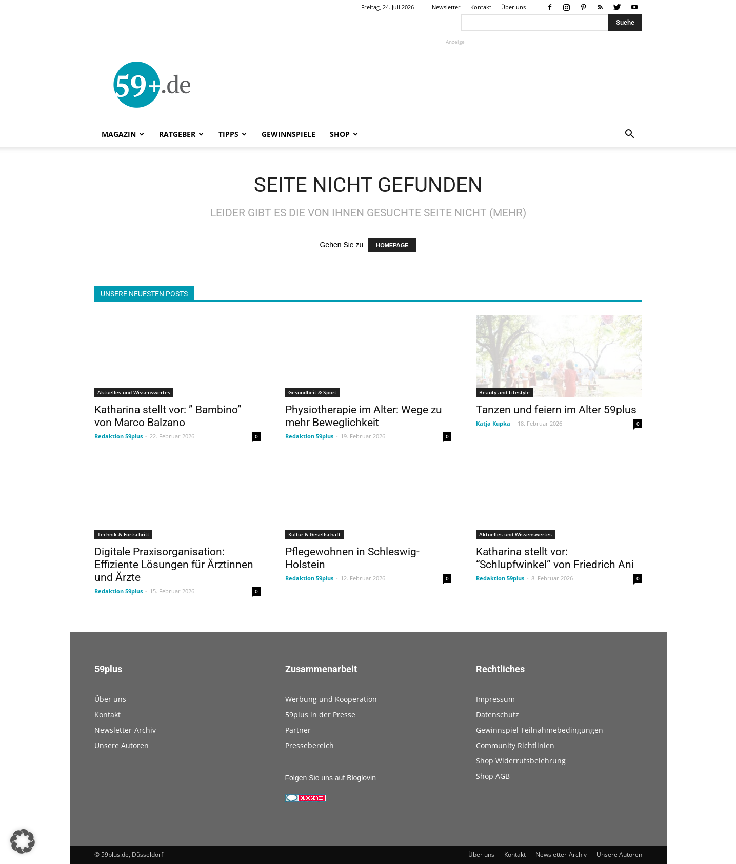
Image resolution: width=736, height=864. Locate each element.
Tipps (232, 134)
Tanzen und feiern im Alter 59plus (556, 410)
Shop (344, 134)
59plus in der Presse (320, 714)
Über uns (513, 7)
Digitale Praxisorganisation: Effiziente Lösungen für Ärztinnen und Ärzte (173, 565)
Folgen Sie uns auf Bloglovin (330, 778)
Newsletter (446, 7)
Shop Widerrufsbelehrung (521, 761)
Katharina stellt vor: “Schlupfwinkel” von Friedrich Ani (555, 558)
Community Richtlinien (515, 745)
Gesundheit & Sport (312, 392)
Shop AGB (493, 776)
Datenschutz (497, 714)
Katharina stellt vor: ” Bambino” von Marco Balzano (168, 416)
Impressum (495, 699)
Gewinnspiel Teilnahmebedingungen (539, 730)
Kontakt (480, 7)
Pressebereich (309, 745)
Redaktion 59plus (118, 436)
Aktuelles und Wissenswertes (133, 392)
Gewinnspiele (288, 134)
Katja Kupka (493, 423)
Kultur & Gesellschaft (314, 534)
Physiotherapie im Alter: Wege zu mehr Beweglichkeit (363, 416)
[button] (630, 135)
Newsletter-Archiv (125, 730)
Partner (298, 730)
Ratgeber (181, 134)
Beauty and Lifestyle (504, 392)
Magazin (123, 134)
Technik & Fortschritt (123, 534)
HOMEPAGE (392, 245)
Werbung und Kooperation (331, 699)
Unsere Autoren (121, 745)
